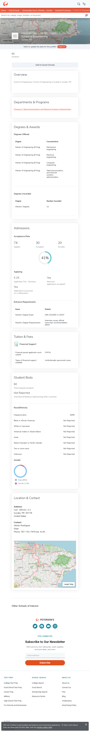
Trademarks (67, 701)
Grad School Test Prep (13, 687)
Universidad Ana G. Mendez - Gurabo (37, 10)
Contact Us (66, 687)
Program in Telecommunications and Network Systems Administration (42, 109)
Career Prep (8, 692)
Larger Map (7, 41)
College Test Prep (11, 683)
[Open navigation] (84, 4)
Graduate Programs (63, 10)
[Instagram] (55, 626)
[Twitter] (35, 626)
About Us (65, 683)
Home (3, 10)
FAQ (63, 692)
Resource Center (38, 696)
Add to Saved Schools (45, 65)
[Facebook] (41, 626)
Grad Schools (14, 10)
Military (7, 696)
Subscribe (45, 662)
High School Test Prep (13, 701)
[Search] (79, 4)
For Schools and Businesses (15, 705)
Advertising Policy (69, 705)
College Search (38, 683)
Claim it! (61, 46)
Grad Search (37, 687)
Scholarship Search (39, 692)
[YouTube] (48, 626)
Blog (64, 696)
